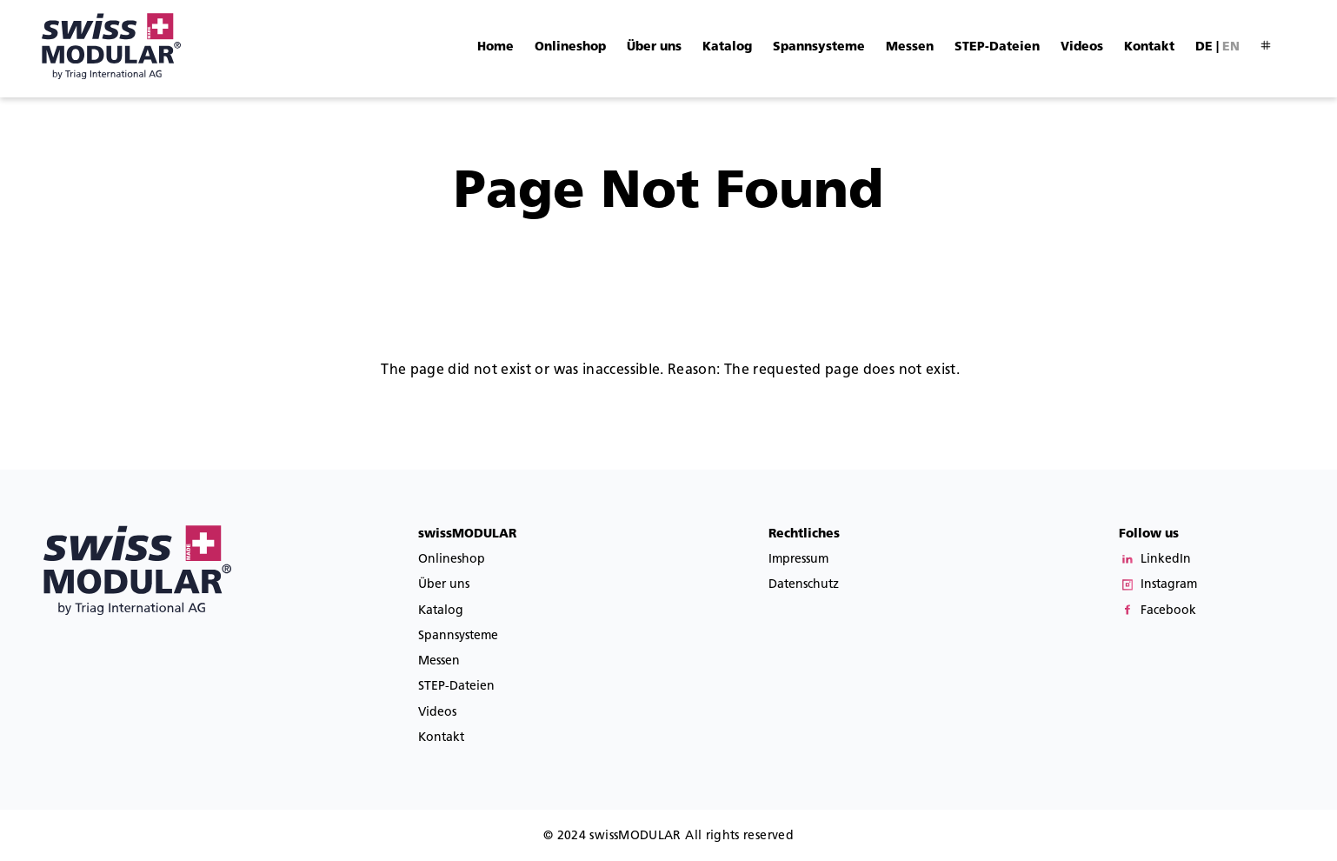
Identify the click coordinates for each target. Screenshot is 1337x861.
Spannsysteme (819, 46)
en (1231, 46)
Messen (910, 46)
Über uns (654, 46)
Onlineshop (570, 46)
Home (495, 46)
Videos (1082, 46)
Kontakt (1149, 46)
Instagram (1169, 584)
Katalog (727, 46)
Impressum (798, 558)
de (1204, 46)
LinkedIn (1166, 558)
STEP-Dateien (997, 46)
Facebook (1168, 610)
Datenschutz (803, 584)
